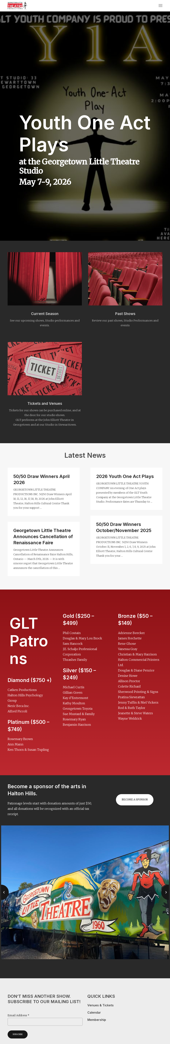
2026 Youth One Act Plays (125, 476)
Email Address (18, 1015)
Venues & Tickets (100, 1005)
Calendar (94, 1012)
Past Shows (125, 313)
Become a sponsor (135, 799)
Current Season (44, 313)
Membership (96, 1020)
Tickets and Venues (44, 403)
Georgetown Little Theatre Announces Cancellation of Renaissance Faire (43, 536)
